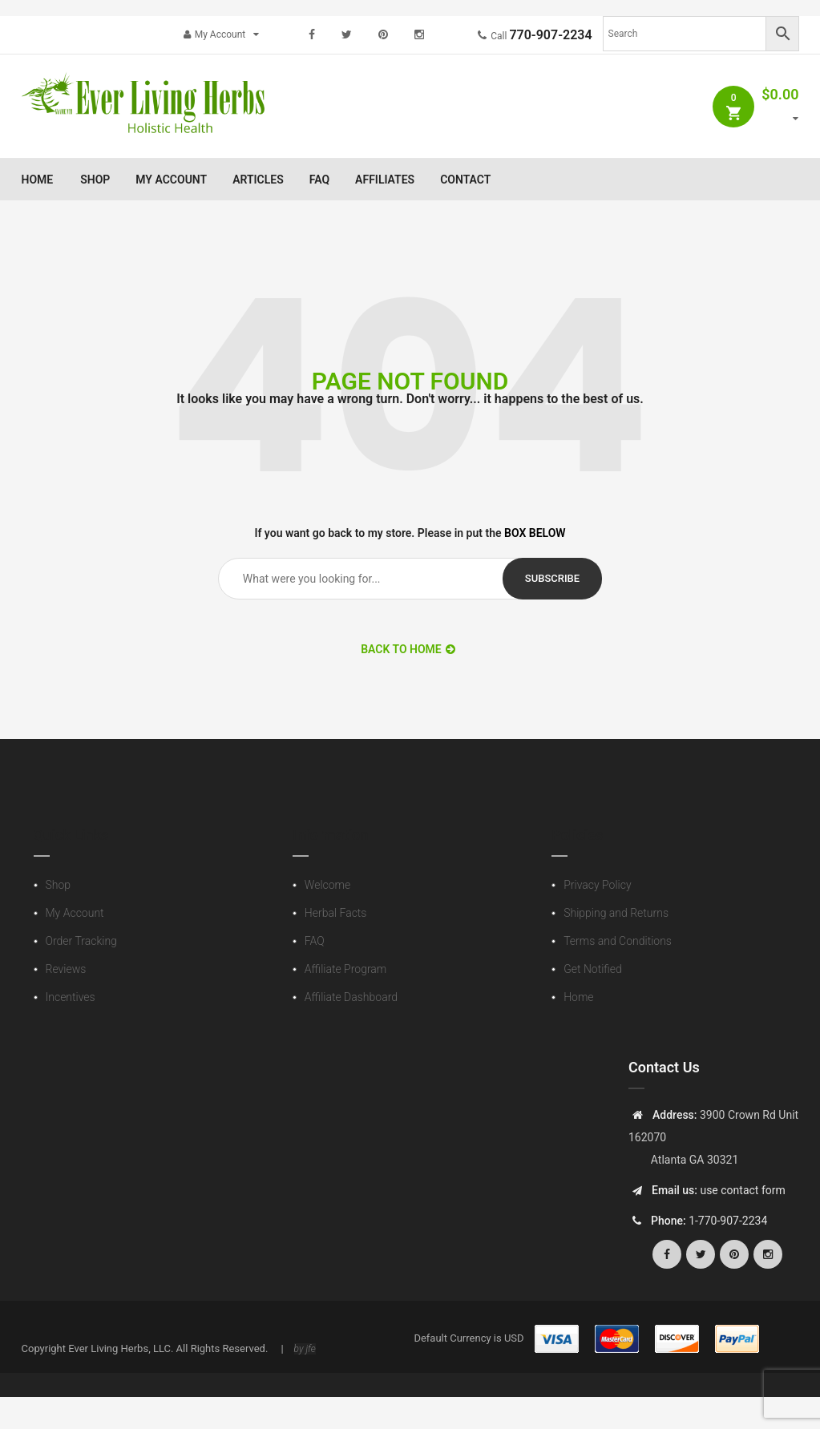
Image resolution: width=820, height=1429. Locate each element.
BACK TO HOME (408, 649)
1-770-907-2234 (728, 1220)
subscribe (552, 578)
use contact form (741, 1190)
